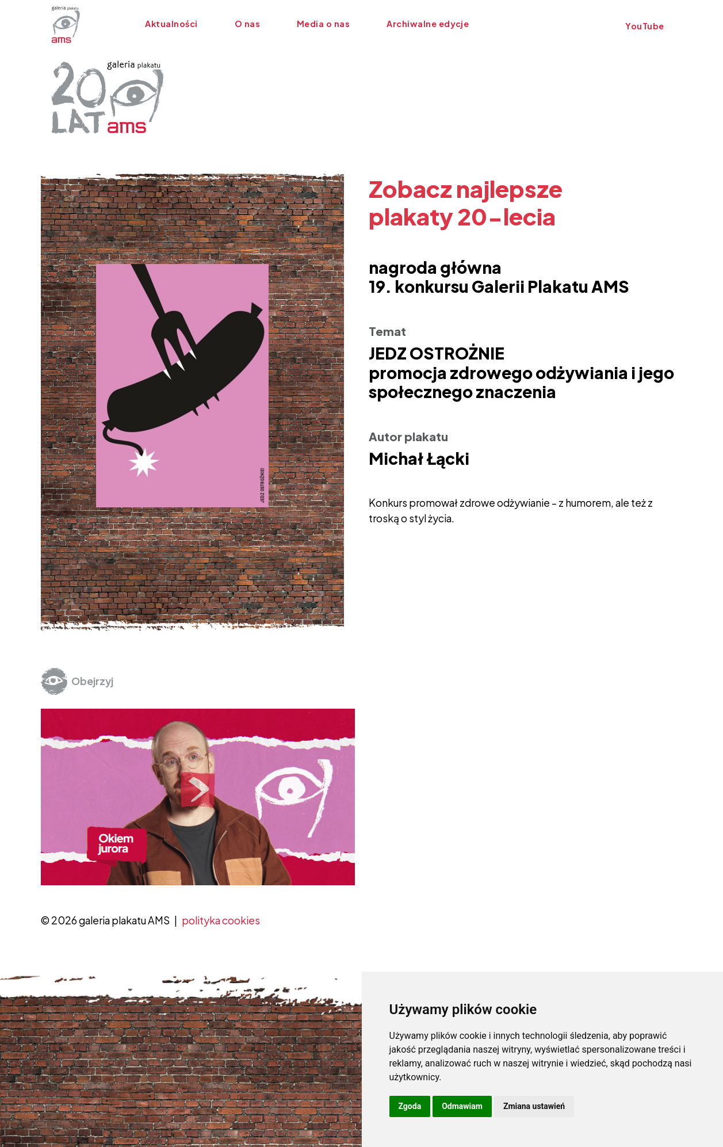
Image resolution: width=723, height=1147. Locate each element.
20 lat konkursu (540, 23)
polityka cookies (221, 920)
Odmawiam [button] (462, 1106)
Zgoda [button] (410, 1106)
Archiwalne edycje (428, 23)
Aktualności (171, 23)
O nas (247, 23)
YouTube (643, 26)
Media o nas (323, 23)
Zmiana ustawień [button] (534, 1106)
